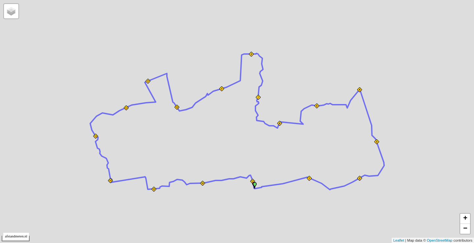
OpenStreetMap (440, 240)
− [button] (465, 229)
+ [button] (465, 219)
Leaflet (398, 240)
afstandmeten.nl (16, 236)
